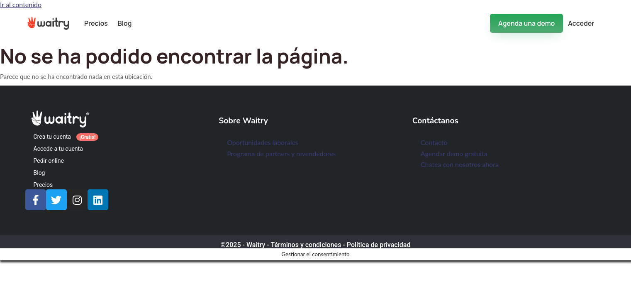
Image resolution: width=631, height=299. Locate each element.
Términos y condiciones (305, 245)
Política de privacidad (379, 245)
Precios (96, 23)
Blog (125, 23)
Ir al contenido (20, 4)
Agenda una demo (526, 23)
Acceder (581, 23)
